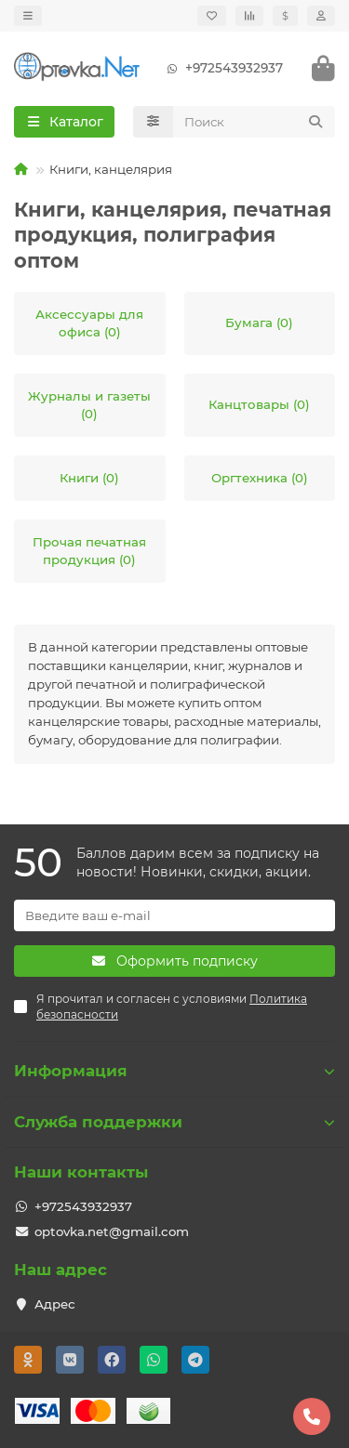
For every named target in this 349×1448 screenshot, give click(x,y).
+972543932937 (221, 68)
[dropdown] (28, 16)
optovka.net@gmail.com (111, 1231)
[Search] (254, 122)
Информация (174, 1070)
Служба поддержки (174, 1121)
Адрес (54, 1304)
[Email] (174, 915)
